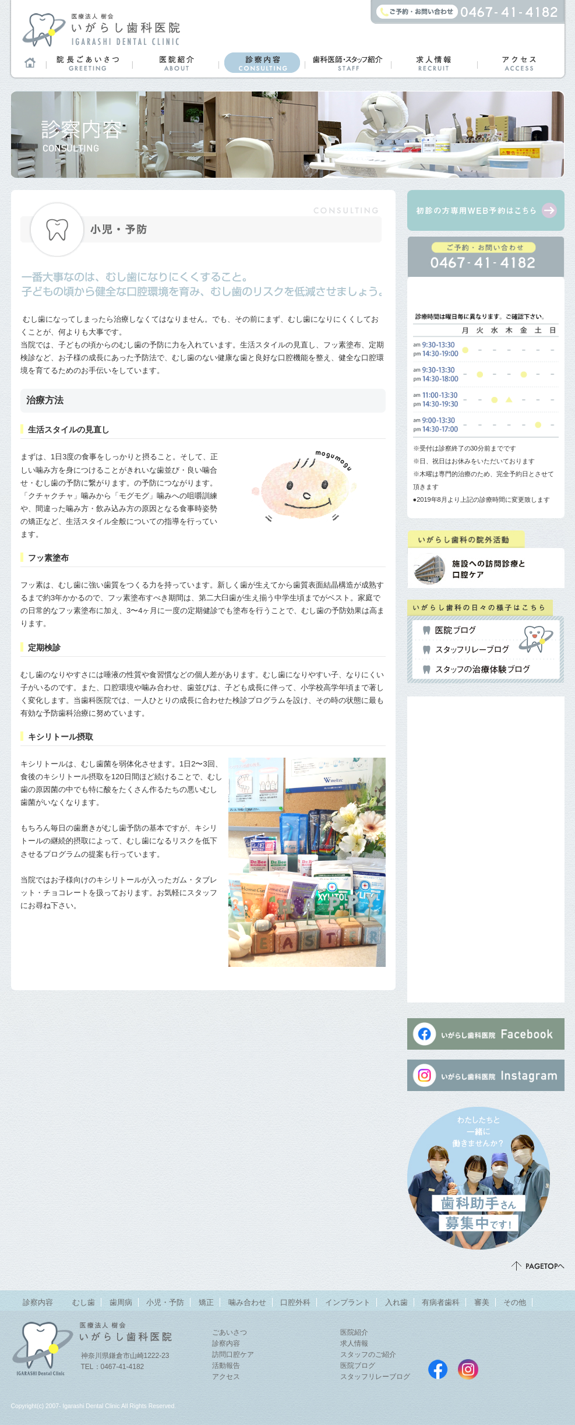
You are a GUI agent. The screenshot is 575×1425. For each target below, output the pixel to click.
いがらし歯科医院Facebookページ (438, 1369)
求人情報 (434, 62)
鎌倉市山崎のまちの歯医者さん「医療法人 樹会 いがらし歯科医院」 (101, 29)
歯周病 (121, 1302)
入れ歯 (396, 1302)
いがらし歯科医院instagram (468, 1369)
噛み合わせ (247, 1302)
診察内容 (261, 62)
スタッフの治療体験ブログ (476, 669)
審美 (481, 1302)
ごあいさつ (229, 1332)
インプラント (348, 1302)
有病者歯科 (441, 1302)
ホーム (28, 62)
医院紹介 (175, 62)
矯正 (206, 1302)
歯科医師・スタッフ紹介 (348, 62)
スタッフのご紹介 (368, 1354)
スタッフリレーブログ (466, 650)
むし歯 (83, 1302)
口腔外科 (295, 1302)
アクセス (520, 62)
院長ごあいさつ (89, 62)
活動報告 (226, 1365)
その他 (514, 1302)
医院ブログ (449, 630)
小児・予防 (165, 1302)
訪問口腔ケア (233, 1354)
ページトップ (538, 1266)
